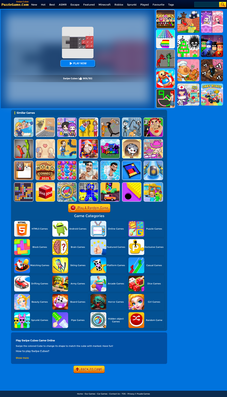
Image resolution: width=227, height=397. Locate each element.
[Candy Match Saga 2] (67, 162)
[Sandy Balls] (110, 183)
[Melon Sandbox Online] (23, 140)
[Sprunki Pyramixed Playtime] (110, 140)
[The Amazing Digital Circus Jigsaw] (88, 140)
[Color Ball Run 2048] (165, 30)
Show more (22, 358)
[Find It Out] (67, 183)
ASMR (63, 4)
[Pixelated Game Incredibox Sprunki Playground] (165, 50)
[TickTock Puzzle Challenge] (45, 119)
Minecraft (105, 4)
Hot (43, 4)
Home (80, 394)
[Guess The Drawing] (165, 90)
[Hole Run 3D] (131, 183)
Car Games (102, 394)
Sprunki (132, 4)
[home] (15, 4)
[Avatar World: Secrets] (67, 119)
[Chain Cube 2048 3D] (45, 183)
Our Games (90, 394)
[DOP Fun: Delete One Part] (88, 119)
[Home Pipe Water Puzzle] (67, 140)
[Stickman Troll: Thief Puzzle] (131, 119)
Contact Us (114, 394)
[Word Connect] (45, 162)
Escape (74, 4)
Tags (171, 4)
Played (144, 4)
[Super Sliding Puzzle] (131, 162)
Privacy (131, 394)
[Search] (206, 4)
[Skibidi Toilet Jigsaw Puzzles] (88, 162)
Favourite (158, 4)
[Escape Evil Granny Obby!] (153, 119)
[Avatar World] (153, 140)
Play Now (77, 63)
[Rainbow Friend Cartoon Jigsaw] (88, 183)
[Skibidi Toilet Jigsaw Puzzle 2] (110, 162)
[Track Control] (153, 162)
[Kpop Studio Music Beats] (165, 11)
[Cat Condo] (131, 140)
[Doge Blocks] (23, 162)
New (34, 4)
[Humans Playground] (110, 119)
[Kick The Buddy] (165, 70)
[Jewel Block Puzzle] (23, 183)
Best (52, 4)
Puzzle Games (143, 394)
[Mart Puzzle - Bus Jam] (153, 183)
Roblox (118, 4)
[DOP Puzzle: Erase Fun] (23, 119)
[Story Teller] (45, 140)
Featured (89, 4)
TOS (124, 394)
